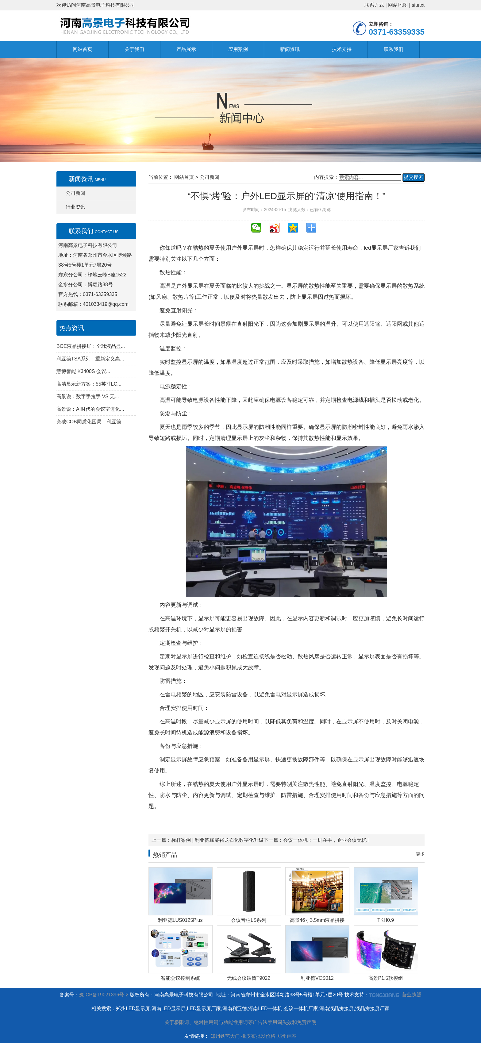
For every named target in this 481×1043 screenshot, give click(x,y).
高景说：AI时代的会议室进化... (90, 409)
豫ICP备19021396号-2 (103, 994)
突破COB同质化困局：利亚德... (90, 421)
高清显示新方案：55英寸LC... (88, 384)
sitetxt (418, 5)
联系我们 (393, 49)
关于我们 (134, 49)
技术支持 (342, 49)
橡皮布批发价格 (258, 1036)
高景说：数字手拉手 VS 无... (87, 396)
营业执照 (411, 994)
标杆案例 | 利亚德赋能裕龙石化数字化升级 (217, 840)
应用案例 (238, 49)
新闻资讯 (290, 49)
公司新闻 (75, 193)
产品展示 (186, 49)
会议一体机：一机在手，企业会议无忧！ (327, 840)
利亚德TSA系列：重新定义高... (90, 358)
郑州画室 (287, 1036)
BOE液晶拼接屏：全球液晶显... (90, 346)
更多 (420, 854)
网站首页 (82, 49)
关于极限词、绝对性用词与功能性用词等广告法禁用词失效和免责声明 (240, 1022)
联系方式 (374, 5)
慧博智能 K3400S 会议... (83, 371)
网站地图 (398, 5)
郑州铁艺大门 (225, 1036)
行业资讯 (75, 207)
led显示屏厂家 (381, 248)
